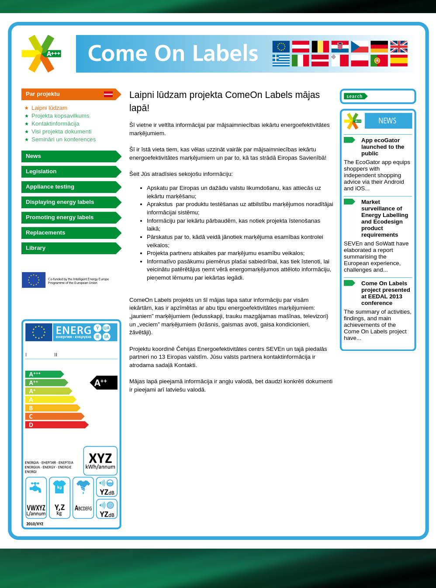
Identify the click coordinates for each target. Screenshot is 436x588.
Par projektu (43, 94)
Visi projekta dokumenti (61, 131)
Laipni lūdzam (49, 108)
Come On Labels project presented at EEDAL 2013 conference (385, 293)
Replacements (45, 232)
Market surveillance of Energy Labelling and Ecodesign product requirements (384, 218)
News (33, 156)
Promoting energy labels (60, 217)
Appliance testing (50, 186)
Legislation (41, 171)
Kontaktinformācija (55, 123)
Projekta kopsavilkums (60, 115)
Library (35, 248)
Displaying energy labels (60, 202)
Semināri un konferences (63, 139)
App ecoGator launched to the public (382, 147)
